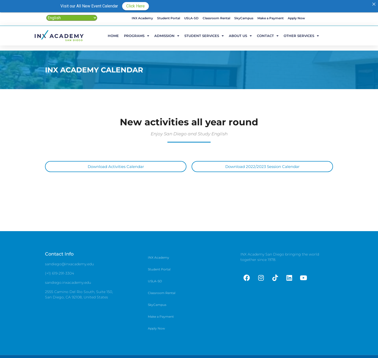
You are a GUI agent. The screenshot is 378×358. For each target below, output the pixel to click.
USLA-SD (191, 18)
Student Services (204, 35)
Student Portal (168, 18)
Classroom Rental (216, 18)
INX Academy (142, 18)
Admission (166, 35)
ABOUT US (240, 35)
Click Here (135, 6)
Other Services (301, 35)
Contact (267, 35)
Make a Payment (270, 18)
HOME (113, 36)
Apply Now (296, 18)
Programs (136, 35)
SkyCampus (243, 18)
